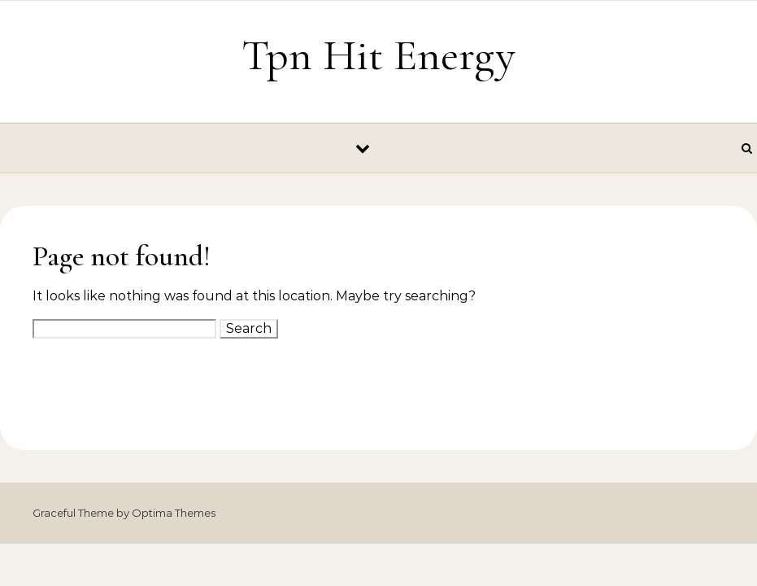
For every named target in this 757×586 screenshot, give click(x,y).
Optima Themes (173, 512)
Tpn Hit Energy (378, 54)
